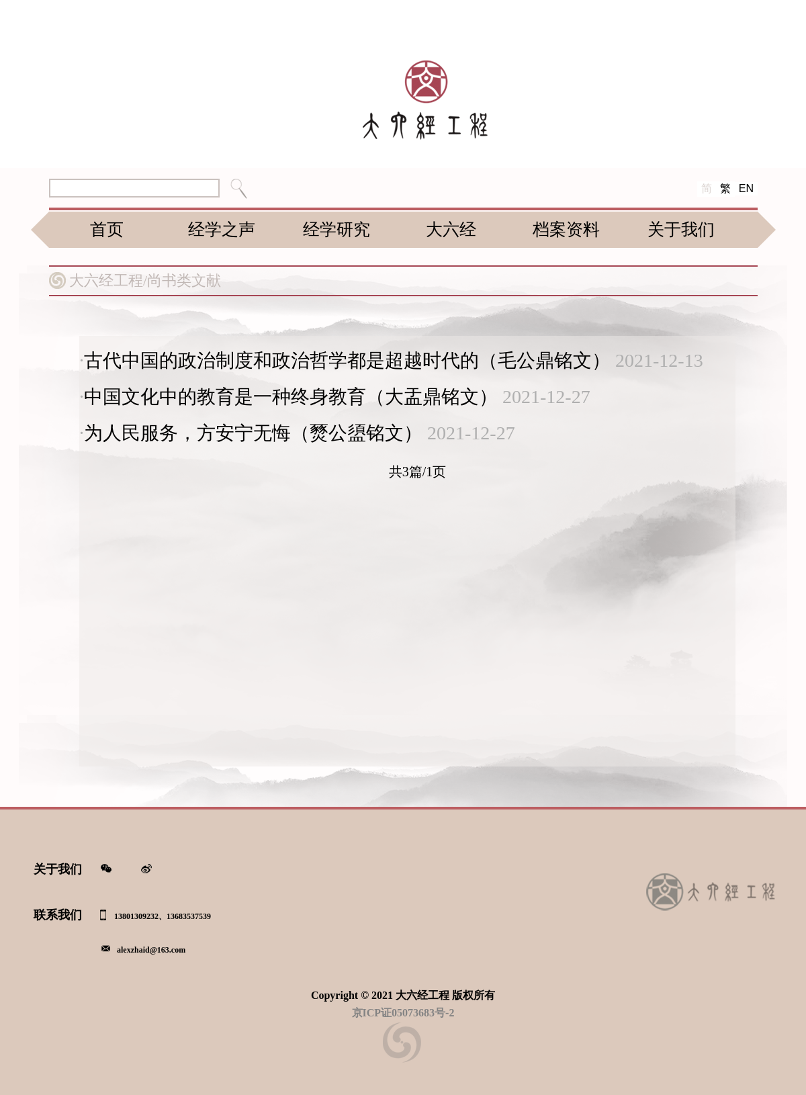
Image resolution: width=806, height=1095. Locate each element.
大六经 (451, 229)
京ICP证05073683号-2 (403, 1012)
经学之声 (221, 229)
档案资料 (566, 229)
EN (746, 188)
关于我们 (681, 229)
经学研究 (336, 229)
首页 (107, 229)
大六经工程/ (108, 280)
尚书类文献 (184, 280)
